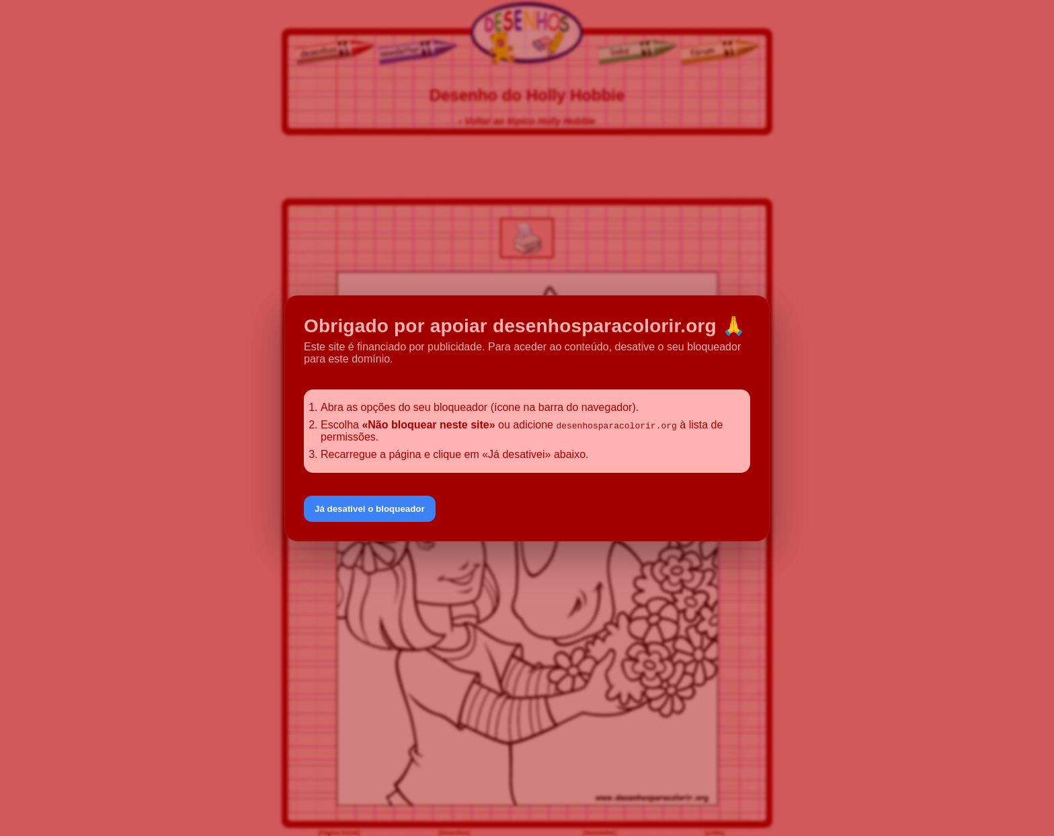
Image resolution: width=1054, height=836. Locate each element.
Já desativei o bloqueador (370, 509)
